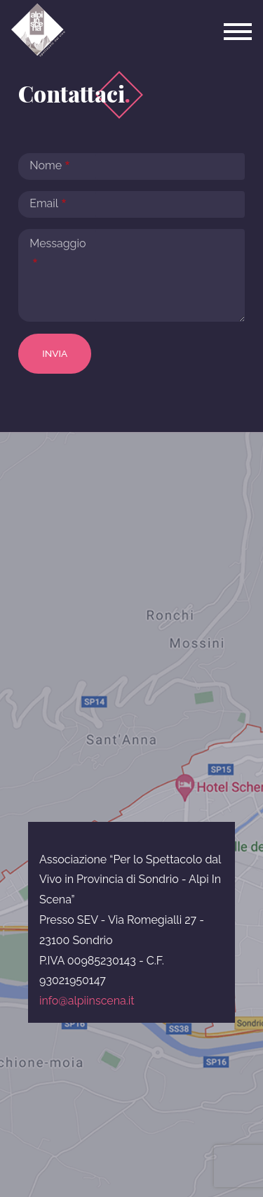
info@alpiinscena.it (87, 1000)
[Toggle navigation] (238, 31)
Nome (45, 165)
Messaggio (57, 243)
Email (43, 203)
